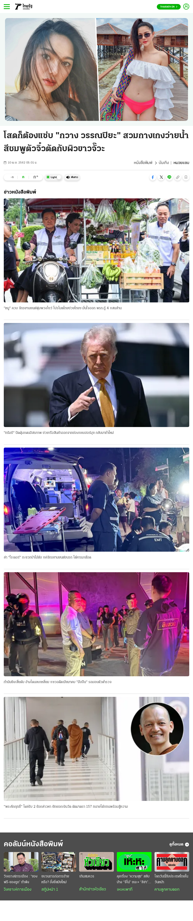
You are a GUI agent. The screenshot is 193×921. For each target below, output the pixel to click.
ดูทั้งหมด (179, 844)
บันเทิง (164, 163)
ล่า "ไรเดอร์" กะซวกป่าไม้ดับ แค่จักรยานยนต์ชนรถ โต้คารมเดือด (47, 557)
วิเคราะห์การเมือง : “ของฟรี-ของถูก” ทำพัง (20, 879)
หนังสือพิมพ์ (143, 163)
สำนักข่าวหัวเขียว (92, 889)
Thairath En (168, 7)
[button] (153, 177)
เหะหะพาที (124, 890)
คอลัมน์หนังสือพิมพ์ (33, 844)
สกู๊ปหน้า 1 (49, 890)
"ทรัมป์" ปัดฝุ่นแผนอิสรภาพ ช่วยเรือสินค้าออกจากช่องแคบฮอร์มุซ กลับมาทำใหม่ (59, 433)
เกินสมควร (86, 876)
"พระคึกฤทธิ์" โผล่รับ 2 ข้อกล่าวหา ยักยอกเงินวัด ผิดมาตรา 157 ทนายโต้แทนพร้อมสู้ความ (66, 807)
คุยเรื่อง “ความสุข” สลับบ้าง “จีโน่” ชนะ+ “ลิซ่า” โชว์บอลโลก (133, 880)
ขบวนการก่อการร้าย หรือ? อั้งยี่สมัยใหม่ (55, 879)
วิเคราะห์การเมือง (17, 890)
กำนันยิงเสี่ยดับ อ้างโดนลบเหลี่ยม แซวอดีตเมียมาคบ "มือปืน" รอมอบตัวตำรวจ (58, 682)
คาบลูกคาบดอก (167, 890)
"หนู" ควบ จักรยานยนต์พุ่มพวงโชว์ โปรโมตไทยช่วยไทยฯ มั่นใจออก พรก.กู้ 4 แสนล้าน (63, 308)
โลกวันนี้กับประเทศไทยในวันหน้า (171, 879)
